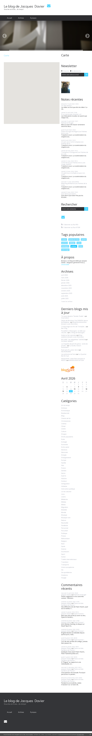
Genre (63, 473)
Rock (62, 544)
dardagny (65, 246)
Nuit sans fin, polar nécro (69, 350)
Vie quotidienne (66, 572)
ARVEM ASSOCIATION (76, 360)
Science (63, 549)
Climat (63, 426)
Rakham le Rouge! (67, 123)
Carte (65, 55)
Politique (64, 533)
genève (84, 240)
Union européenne (67, 567)
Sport (63, 554)
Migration (64, 507)
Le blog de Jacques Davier (24, 6)
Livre (63, 494)
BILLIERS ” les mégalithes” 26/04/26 (73, 340)
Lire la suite (65, 264)
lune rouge (65, 250)
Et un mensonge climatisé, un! (71, 114)
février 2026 (65, 280)
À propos (33, 18)
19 (63, 391)
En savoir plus (80, 734)
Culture (63, 431)
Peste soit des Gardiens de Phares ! (72, 604)
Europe (63, 460)
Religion (64, 541)
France (63, 468)
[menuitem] (9, 18)
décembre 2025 (66, 285)
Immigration (65, 484)
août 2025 (64, 296)
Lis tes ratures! (66, 491)
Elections (64, 450)
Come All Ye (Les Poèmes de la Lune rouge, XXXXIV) (73, 163)
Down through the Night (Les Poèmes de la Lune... (74, 132)
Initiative (64, 486)
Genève (63, 471)
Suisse (63, 557)
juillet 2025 (64, 298)
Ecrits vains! (65, 447)
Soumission (65, 551)
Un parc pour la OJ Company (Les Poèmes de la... (72, 143)
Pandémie (64, 525)
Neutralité (64, 523)
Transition (64, 562)
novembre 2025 (66, 288)
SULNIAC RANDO (67, 341)
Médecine (64, 499)
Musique (64, 515)
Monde (63, 512)
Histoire (64, 478)
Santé (63, 546)
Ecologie (64, 442)
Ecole (63, 439)
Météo (63, 505)
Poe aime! (64, 531)
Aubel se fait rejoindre (68, 335)
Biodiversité (65, 413)
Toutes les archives (66, 301)
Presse (63, 536)
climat (72, 243)
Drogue (63, 434)
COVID (63, 429)
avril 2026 (64, 275)
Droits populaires (67, 437)
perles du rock (74, 240)
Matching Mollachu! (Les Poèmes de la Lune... (74, 184)
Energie (63, 455)
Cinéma (63, 424)
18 (86, 389)
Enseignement (66, 457)
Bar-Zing (64, 328)
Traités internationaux (68, 559)
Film (62, 465)
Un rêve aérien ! (66, 106)
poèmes (64, 243)
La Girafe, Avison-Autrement (71, 346)
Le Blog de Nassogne (77, 333)
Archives (21, 18)
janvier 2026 (65, 283)
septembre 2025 (66, 293)
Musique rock (65, 517)
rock (80, 246)
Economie (64, 444)
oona (79, 243)
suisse (64, 240)
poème (73, 246)
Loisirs (63, 497)
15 (74, 389)
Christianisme (65, 421)
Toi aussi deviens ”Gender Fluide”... (72, 316)
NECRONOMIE (66, 352)
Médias (63, 502)
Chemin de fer (66, 418)
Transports (65, 565)
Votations (64, 575)
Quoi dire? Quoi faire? (68, 194)
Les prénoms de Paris (68, 354)
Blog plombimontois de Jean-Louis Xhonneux (74, 323)
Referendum (65, 538)
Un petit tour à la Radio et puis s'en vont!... (73, 174)
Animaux (64, 408)
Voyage (63, 578)
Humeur (64, 481)
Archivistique (65, 410)
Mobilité (64, 510)
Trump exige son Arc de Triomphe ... (73, 327)
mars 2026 (64, 278)
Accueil (9, 18)
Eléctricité (64, 452)
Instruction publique (68, 489)
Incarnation (65, 318)
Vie (62, 570)
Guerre (63, 476)
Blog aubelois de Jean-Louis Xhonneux (72, 336)
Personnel (64, 528)
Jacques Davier (66, 595)
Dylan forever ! (79, 614)
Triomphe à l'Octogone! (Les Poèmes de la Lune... (74, 153)
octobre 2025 (65, 291)
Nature (63, 520)
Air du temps (65, 405)
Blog (62, 416)
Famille (63, 463)
